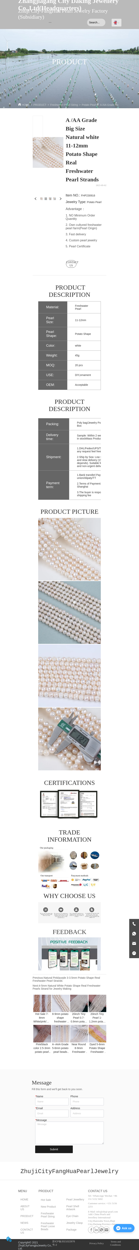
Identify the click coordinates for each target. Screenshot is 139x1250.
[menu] (50, 22)
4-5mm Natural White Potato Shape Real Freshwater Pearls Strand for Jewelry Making (66, 987)
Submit (54, 1149)
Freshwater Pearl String (64, 104)
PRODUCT (39, 104)
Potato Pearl (89, 104)
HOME (26, 104)
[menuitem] (50, 22)
